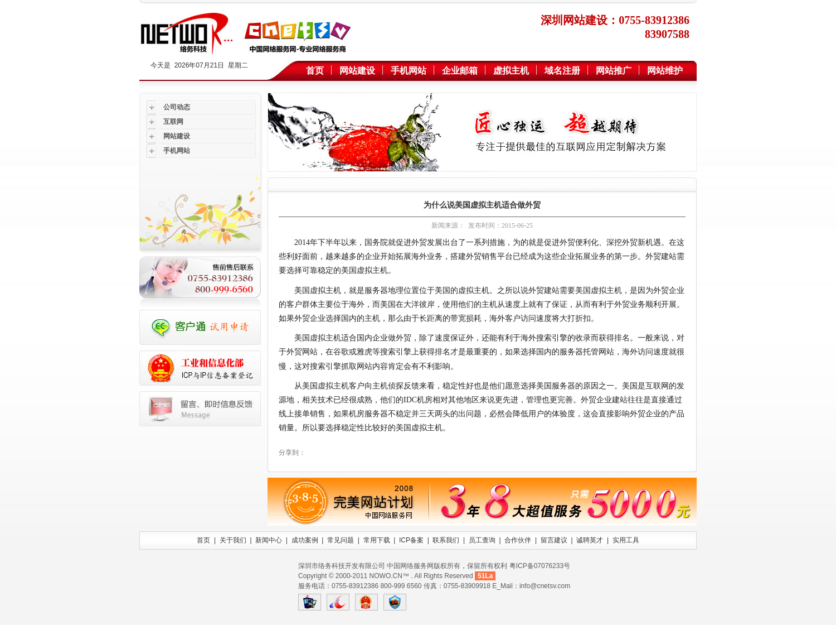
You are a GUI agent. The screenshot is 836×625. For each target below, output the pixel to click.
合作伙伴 (517, 540)
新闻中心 (268, 540)
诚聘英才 (589, 540)
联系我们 (445, 540)
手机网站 (408, 70)
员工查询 (482, 540)
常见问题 (340, 540)
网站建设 (357, 70)
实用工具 (626, 540)
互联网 (173, 122)
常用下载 (376, 540)
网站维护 (665, 70)
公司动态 (176, 107)
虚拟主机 (511, 70)
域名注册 (562, 70)
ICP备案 (411, 540)
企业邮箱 (460, 70)
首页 (315, 70)
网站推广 (613, 70)
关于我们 (233, 540)
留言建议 (554, 540)
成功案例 (304, 540)
